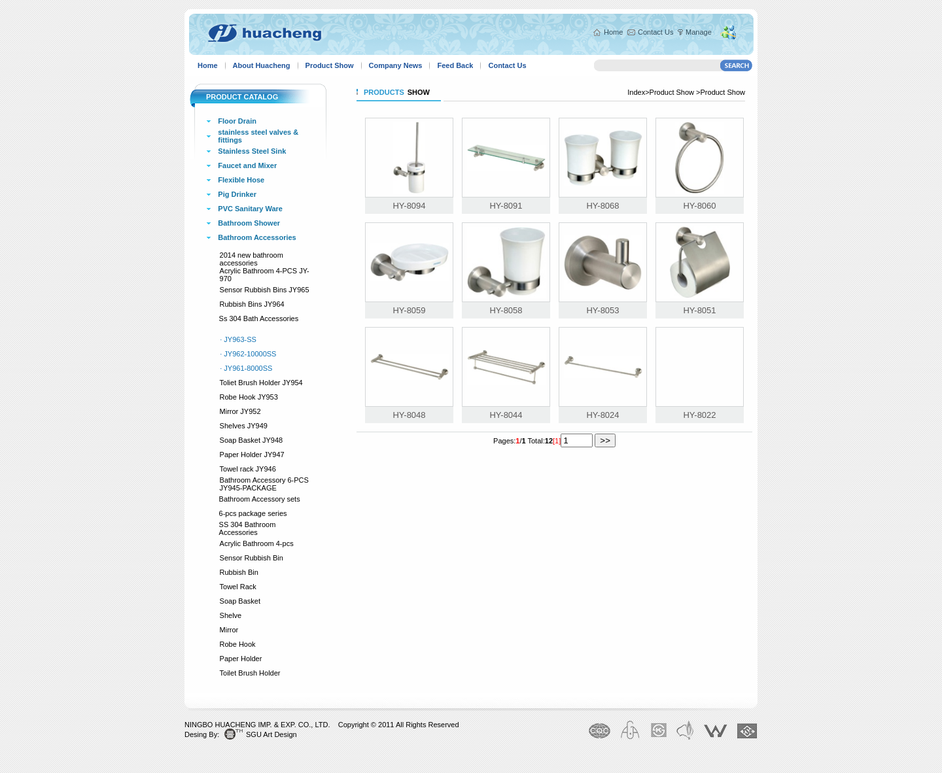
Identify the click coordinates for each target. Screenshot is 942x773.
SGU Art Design (271, 734)
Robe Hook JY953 (249, 397)
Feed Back (455, 65)
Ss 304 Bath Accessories (259, 318)
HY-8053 (602, 310)
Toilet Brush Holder (250, 673)
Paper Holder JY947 (252, 454)
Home (613, 32)
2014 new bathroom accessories (251, 259)
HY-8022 (699, 415)
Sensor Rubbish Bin (251, 558)
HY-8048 (408, 415)
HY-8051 (699, 310)
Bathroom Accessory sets (259, 499)
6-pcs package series (253, 513)
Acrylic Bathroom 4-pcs (257, 543)
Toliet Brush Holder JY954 (261, 382)
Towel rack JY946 (248, 469)
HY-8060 (699, 206)
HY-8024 (602, 415)
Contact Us (655, 32)
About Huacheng (261, 65)
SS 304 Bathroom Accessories (247, 528)
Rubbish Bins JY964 (252, 304)
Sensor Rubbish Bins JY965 (264, 290)
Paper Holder (241, 658)
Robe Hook (238, 644)
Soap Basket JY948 (251, 440)
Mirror (229, 630)
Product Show (329, 65)
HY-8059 (408, 310)
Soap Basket (240, 601)
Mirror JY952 (240, 411)
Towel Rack (238, 587)
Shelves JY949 (244, 426)
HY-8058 (505, 310)
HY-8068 (602, 206)
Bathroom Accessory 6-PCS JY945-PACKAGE (264, 484)
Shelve (231, 615)
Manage (699, 32)
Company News (396, 65)
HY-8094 (408, 206)
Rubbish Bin (239, 572)
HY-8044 (505, 415)
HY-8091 (505, 206)
